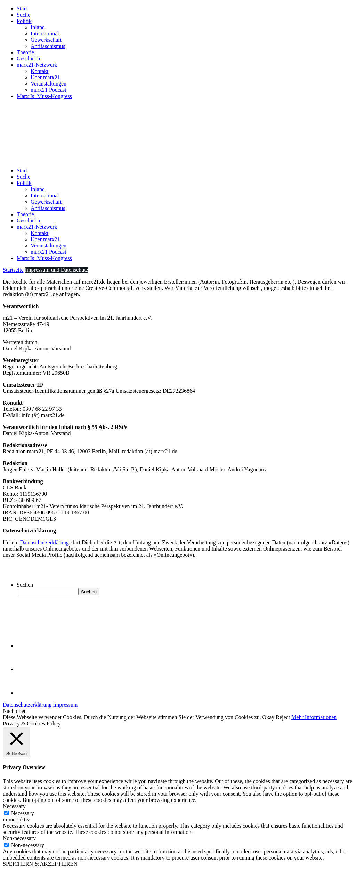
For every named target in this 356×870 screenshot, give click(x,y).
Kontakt (40, 71)
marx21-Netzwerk (37, 65)
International (45, 33)
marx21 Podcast (48, 90)
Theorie (25, 52)
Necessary (22, 813)
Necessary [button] (14, 806)
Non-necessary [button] (19, 838)
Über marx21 (45, 77)
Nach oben (15, 711)
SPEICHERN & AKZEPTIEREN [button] (40, 864)
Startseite (13, 270)
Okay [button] (268, 717)
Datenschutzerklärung (44, 542)
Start (22, 8)
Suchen (25, 585)
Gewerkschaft (46, 40)
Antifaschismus (48, 46)
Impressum (65, 705)
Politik (24, 21)
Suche (23, 15)
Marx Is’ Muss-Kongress (44, 96)
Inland (38, 27)
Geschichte (29, 59)
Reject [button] (283, 717)
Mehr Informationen (314, 717)
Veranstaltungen (48, 84)
